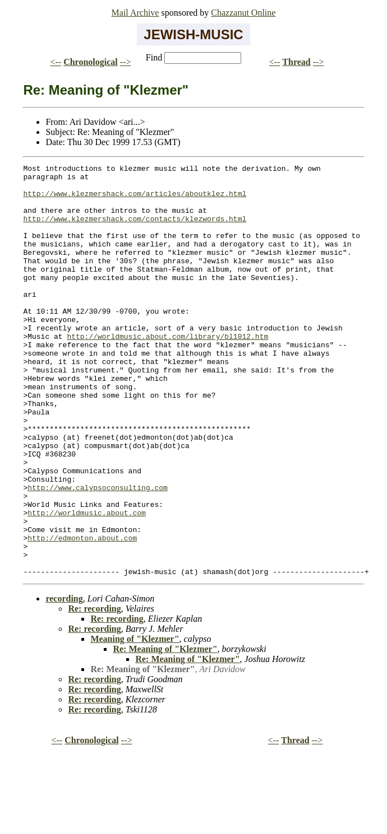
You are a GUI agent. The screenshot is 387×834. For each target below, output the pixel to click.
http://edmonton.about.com (82, 613)
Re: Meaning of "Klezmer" (165, 731)
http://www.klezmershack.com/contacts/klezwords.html (134, 230)
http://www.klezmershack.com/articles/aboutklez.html (134, 200)
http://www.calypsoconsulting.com (97, 553)
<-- (55, 62)
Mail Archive (135, 12)
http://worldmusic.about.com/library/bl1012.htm (167, 371)
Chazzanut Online (243, 12)
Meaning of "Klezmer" (134, 721)
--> (125, 62)
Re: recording (94, 691)
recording (63, 681)
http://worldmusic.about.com (86, 583)
